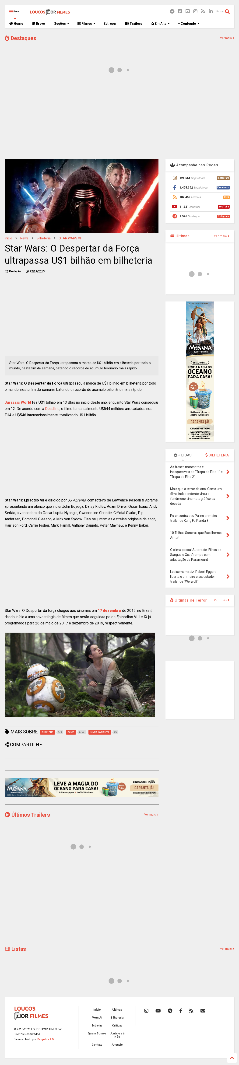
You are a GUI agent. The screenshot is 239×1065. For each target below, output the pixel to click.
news (24, 238)
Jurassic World (18, 402)
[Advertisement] (119, 118)
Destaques (20, 38)
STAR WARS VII (70, 238)
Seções (61, 23)
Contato (97, 1044)
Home (16, 23)
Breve (38, 23)
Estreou (110, 23)
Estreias (96, 1025)
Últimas (180, 236)
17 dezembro (109, 610)
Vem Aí (97, 1017)
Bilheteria (117, 1017)
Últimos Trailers (27, 815)
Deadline (52, 408)
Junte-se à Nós (117, 1035)
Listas (15, 949)
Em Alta (160, 23)
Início (8, 238)
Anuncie (117, 1044)
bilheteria (44, 238)
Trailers (133, 23)
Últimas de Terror (188, 600)
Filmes (86, 23)
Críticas (117, 1025)
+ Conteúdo (189, 23)
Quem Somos (97, 1033)
